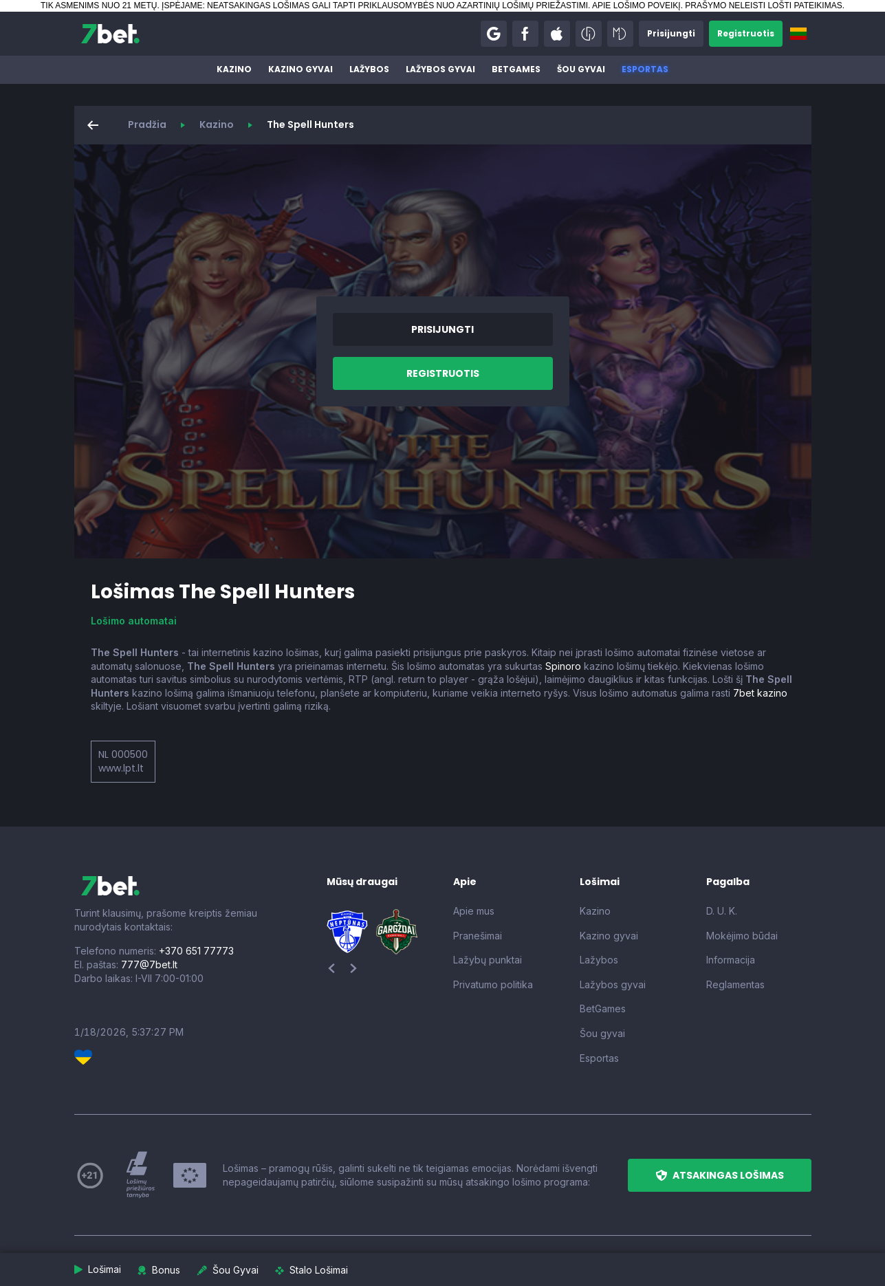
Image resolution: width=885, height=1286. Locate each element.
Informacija (730, 960)
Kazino (234, 69)
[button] (494, 34)
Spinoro (563, 666)
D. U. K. (721, 911)
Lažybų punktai (487, 960)
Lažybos (369, 69)
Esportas (645, 69)
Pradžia (147, 124)
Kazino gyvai (300, 69)
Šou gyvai (581, 69)
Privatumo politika (493, 984)
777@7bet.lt (149, 964)
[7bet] (110, 33)
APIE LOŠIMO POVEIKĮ (636, 5)
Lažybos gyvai (440, 69)
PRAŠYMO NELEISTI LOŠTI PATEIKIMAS (763, 5)
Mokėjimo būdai (742, 935)
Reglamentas (735, 984)
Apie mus (473, 911)
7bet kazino (760, 693)
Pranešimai (477, 935)
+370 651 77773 (196, 951)
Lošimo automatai (134, 620)
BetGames (516, 69)
